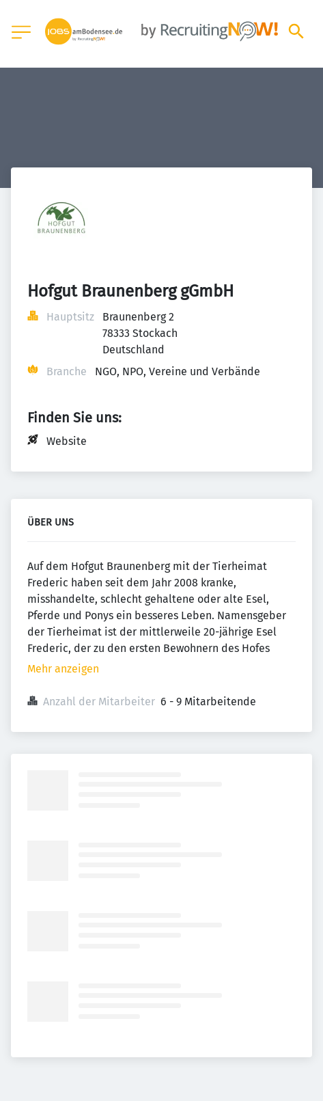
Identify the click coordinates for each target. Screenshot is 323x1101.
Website (66, 441)
